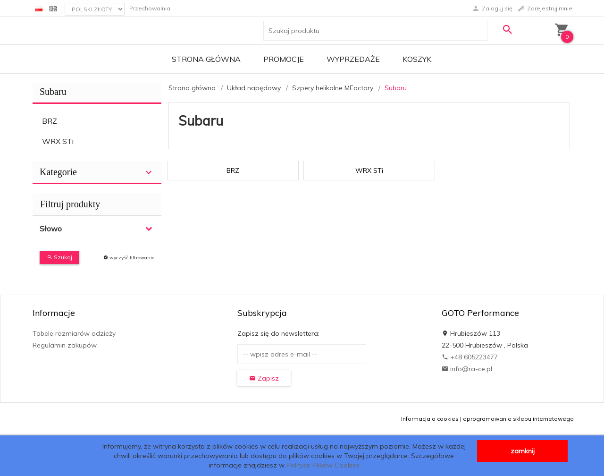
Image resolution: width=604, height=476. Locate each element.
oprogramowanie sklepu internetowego (518, 418)
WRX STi (58, 141)
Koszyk (417, 59)
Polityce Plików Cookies (323, 465)
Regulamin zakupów (65, 345)
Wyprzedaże (353, 59)
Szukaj (59, 257)
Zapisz (264, 378)
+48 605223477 (470, 357)
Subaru (53, 91)
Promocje (283, 59)
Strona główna (206, 59)
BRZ (49, 121)
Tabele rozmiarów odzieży (74, 333)
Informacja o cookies (430, 418)
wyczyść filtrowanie (128, 258)
